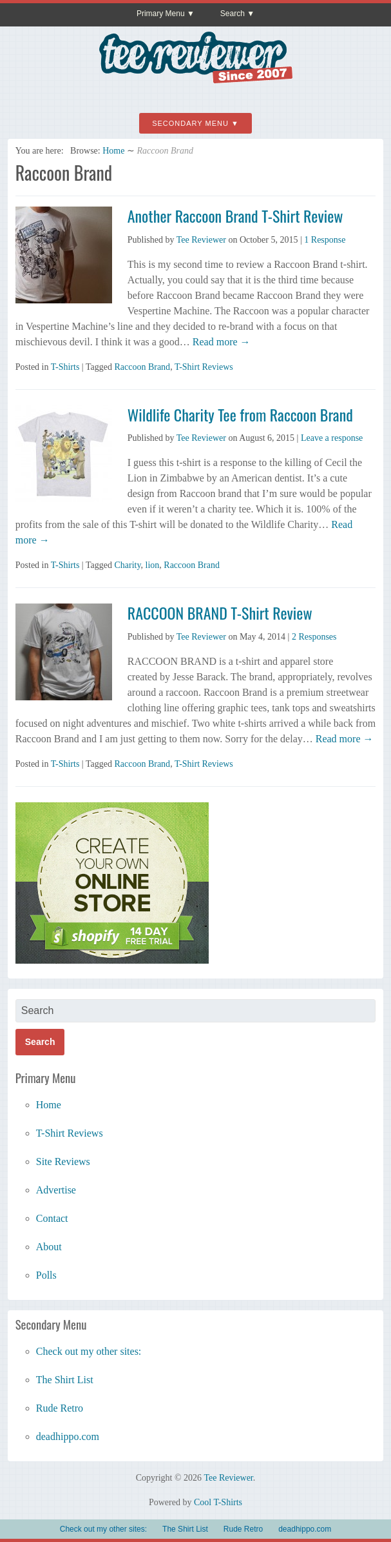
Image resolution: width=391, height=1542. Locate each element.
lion (153, 565)
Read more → (220, 341)
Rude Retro (59, 1408)
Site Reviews (63, 1161)
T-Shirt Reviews (204, 367)
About (49, 1246)
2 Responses (314, 637)
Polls (46, 1275)
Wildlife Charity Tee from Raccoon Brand (240, 414)
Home (113, 151)
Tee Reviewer (201, 240)
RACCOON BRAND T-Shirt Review (220, 612)
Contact (52, 1218)
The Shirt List (64, 1379)
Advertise (56, 1189)
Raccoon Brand (142, 367)
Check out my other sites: (89, 1351)
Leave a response (332, 438)
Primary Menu (161, 13)
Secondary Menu (190, 123)
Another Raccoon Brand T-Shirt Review (235, 215)
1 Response (324, 240)
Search (232, 13)
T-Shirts (65, 367)
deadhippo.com (67, 1436)
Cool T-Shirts (218, 1502)
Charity (127, 565)
